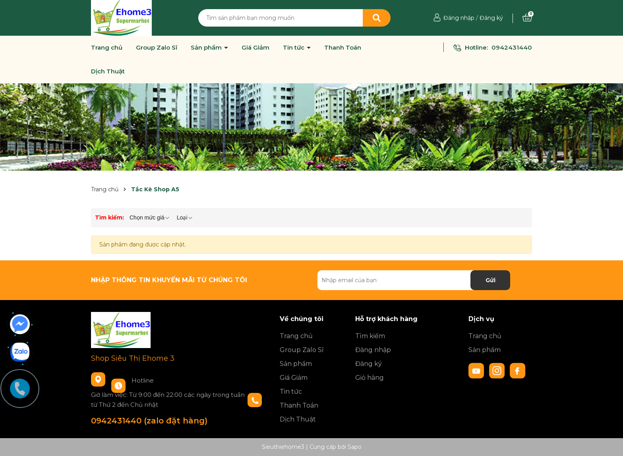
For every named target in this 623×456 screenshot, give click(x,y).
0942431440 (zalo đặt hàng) (149, 420)
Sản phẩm (207, 47)
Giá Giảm (255, 47)
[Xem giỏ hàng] (527, 17)
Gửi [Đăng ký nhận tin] (490, 280)
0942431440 (511, 47)
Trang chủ (106, 47)
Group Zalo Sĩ (156, 47)
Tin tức (294, 47)
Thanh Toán (342, 47)
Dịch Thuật (108, 71)
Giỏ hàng (369, 377)
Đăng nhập (458, 17)
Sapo (355, 446)
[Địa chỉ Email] (413, 280)
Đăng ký (491, 17)
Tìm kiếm (370, 336)
